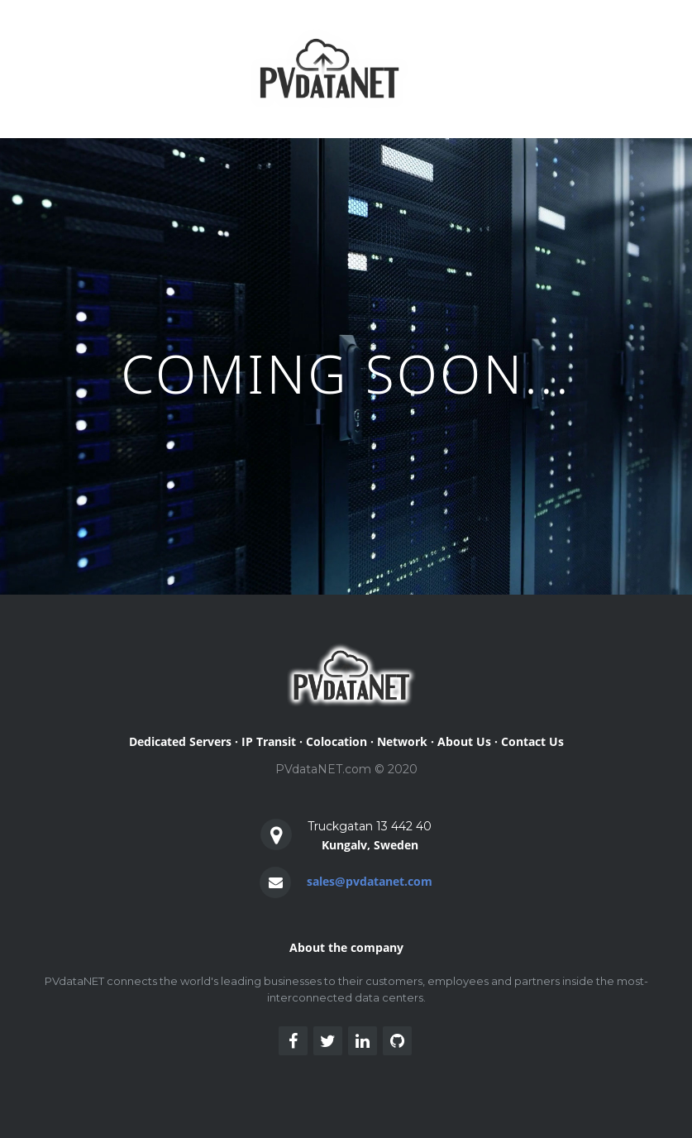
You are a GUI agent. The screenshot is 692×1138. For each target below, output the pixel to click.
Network (402, 741)
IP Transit (268, 741)
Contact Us (532, 741)
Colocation (336, 741)
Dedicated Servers (180, 741)
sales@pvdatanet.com (369, 881)
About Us (464, 741)
